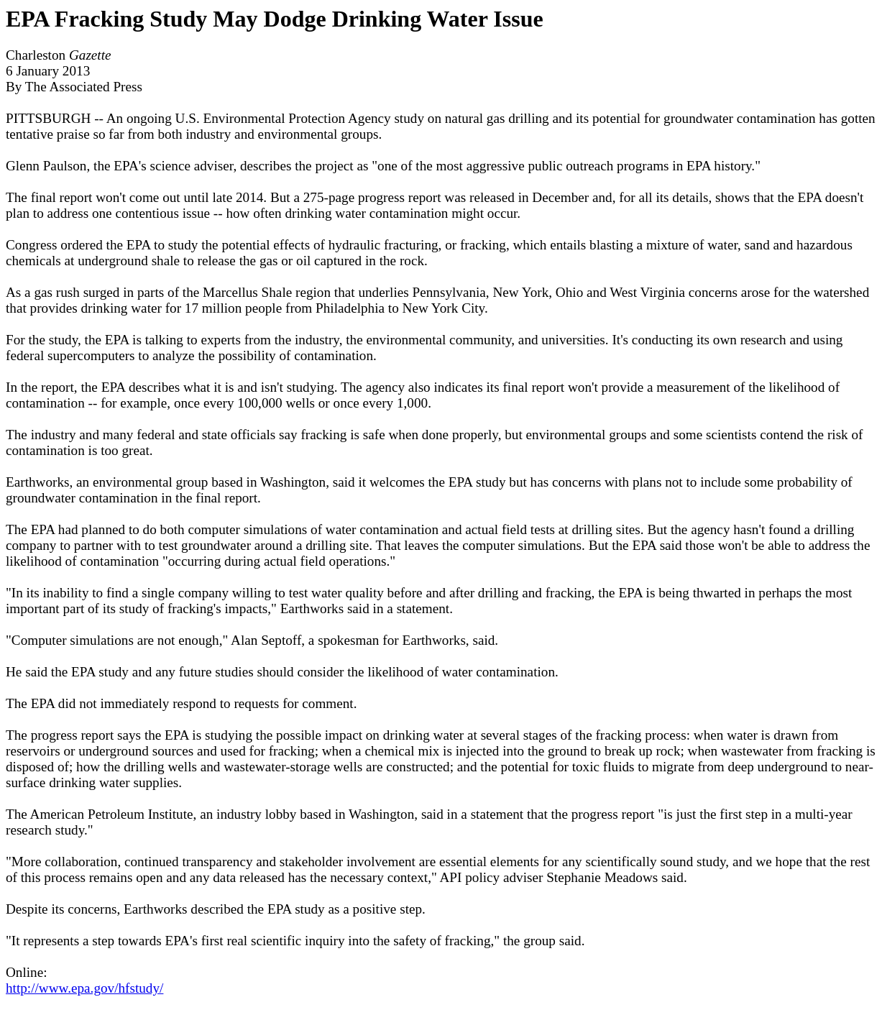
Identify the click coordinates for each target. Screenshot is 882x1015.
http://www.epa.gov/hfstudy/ (84, 988)
